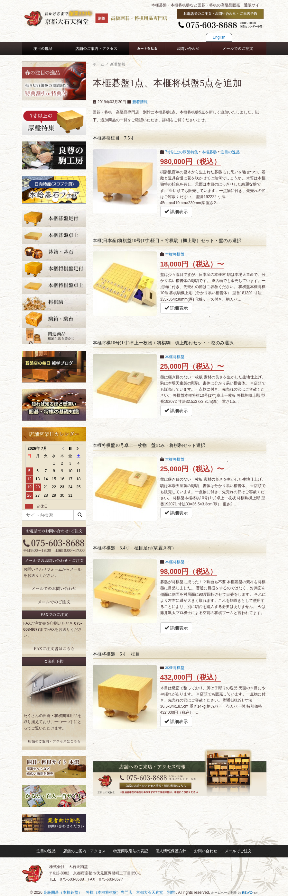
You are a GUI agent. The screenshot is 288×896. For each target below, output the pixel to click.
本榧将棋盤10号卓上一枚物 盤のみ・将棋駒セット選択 (149, 445)
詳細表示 (176, 211)
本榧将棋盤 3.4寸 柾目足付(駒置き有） (135, 547)
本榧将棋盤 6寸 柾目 (116, 653)
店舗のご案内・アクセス (84, 851)
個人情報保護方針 (170, 851)
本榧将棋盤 (174, 254)
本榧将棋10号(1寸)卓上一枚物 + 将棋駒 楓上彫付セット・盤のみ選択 (163, 342)
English (219, 37)
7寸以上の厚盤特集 (181, 152)
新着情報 (140, 102)
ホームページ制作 (224, 892)
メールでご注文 (238, 851)
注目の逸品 (230, 152)
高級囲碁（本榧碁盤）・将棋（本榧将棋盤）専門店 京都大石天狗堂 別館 (109, 892)
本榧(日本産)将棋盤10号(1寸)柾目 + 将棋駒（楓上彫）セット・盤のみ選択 (167, 240)
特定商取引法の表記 (130, 851)
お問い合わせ (205, 851)
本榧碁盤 (209, 152)
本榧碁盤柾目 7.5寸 (114, 137)
